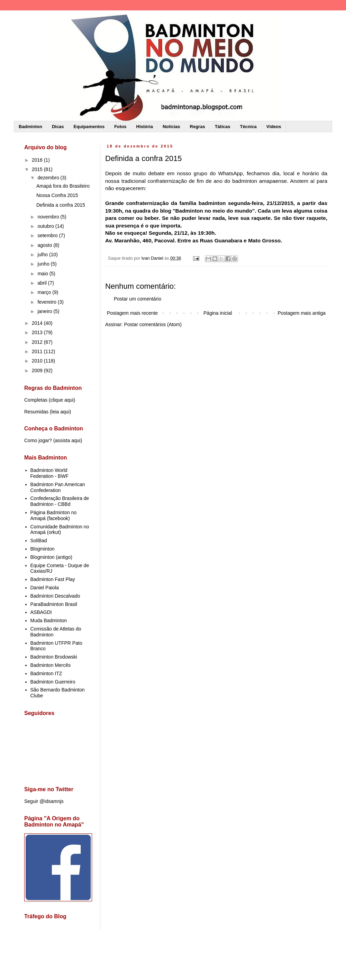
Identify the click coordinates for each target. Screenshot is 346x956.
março (44, 292)
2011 (38, 351)
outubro (46, 226)
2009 (38, 370)
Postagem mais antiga (301, 313)
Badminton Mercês (50, 665)
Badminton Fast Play (52, 579)
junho (44, 264)
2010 (38, 361)
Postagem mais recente (132, 313)
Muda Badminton (48, 620)
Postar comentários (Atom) (153, 324)
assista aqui (68, 440)
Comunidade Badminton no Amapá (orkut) (59, 529)
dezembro (48, 177)
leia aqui (61, 411)
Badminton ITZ (46, 673)
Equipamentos (89, 126)
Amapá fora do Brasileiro (63, 186)
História (144, 126)
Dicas (58, 126)
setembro (48, 235)
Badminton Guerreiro (52, 682)
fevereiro (47, 302)
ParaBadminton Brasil (53, 604)
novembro (48, 217)
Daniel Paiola (44, 587)
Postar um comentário (137, 299)
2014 (38, 323)
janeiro (45, 311)
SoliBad (38, 540)
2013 (38, 332)
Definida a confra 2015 (60, 205)
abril (42, 283)
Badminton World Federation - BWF (49, 473)
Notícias (171, 126)
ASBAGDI (41, 612)
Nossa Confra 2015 (57, 195)
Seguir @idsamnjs (44, 801)
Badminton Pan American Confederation (57, 487)
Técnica (248, 126)
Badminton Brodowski (53, 657)
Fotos (120, 126)
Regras (197, 126)
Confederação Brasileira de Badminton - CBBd (59, 501)
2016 (38, 160)
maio (43, 273)
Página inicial (217, 313)
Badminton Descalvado (55, 596)
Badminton (30, 126)
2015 (38, 169)
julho (43, 254)
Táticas (222, 126)
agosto (45, 245)
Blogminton (42, 549)
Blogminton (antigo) (51, 557)
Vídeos (273, 126)
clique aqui (61, 400)
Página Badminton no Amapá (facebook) (53, 515)
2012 (38, 342)
